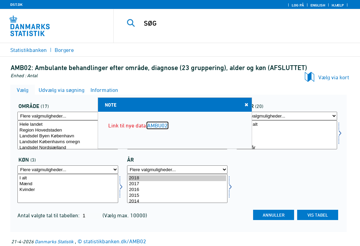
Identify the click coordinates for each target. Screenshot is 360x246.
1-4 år (287, 136)
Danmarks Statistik (54, 241)
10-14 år (287, 148)
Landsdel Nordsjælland (68, 148)
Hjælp (338, 5)
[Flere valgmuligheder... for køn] (67, 169)
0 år (287, 130)
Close (246, 104)
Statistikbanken (28, 50)
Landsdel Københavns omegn (68, 142)
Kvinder (68, 190)
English (317, 5)
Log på (298, 5)
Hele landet (68, 124)
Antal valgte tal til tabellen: (49, 215)
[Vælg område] (67, 134)
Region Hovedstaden (68, 130)
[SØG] (238, 23)
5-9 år (287, 142)
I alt (68, 178)
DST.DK (16, 4)
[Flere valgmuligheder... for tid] (177, 169)
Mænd (68, 184)
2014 (177, 201)
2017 (177, 184)
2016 (177, 190)
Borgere (64, 50)
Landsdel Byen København (68, 136)
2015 (177, 196)
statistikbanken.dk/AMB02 (114, 241)
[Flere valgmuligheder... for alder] (286, 116)
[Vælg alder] (286, 134)
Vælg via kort (333, 77)
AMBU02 (157, 125)
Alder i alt (287, 124)
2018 (177, 178)
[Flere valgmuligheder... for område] (67, 116)
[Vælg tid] (177, 188)
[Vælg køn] (67, 188)
